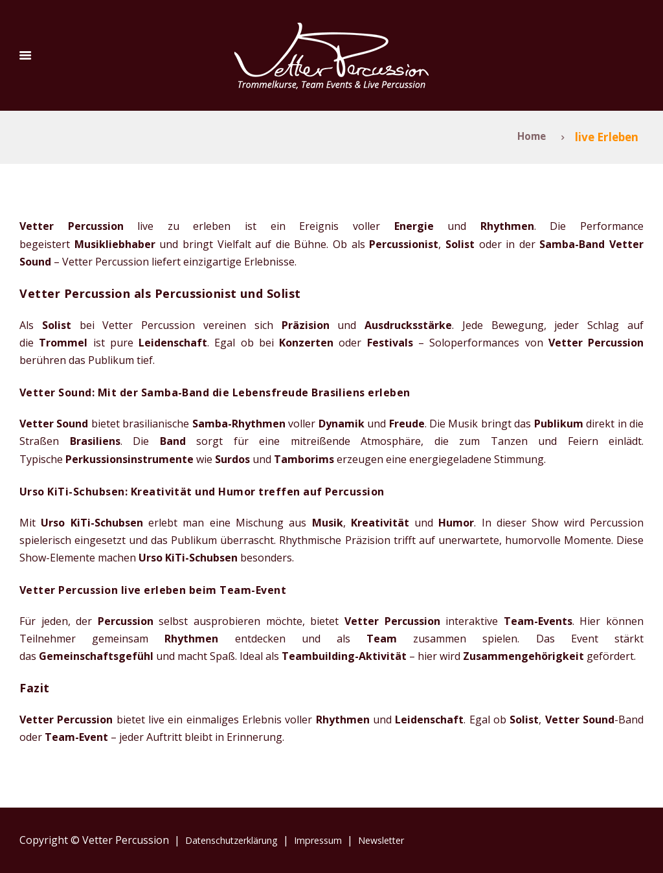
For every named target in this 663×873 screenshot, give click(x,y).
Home (528, 137)
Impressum (338, 840)
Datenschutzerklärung (239, 840)
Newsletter (409, 840)
